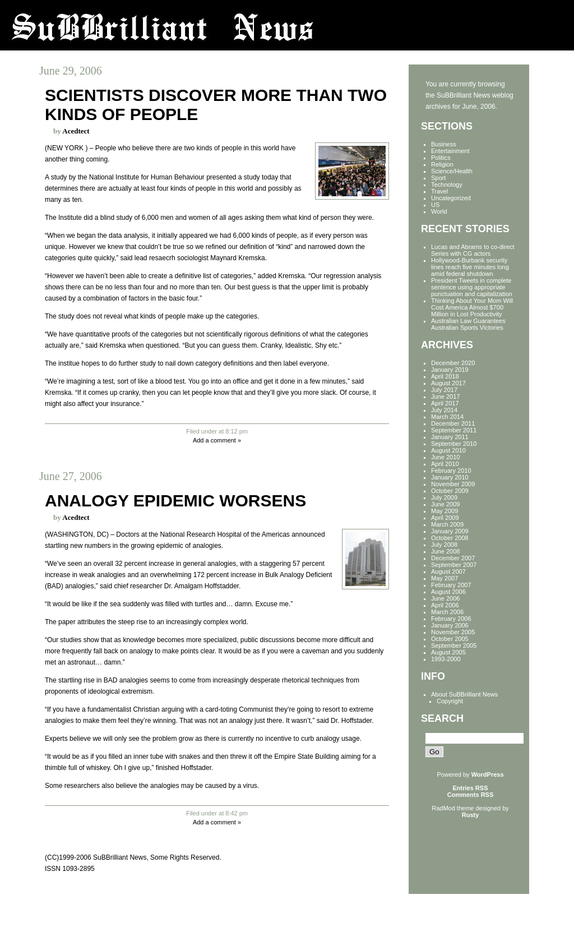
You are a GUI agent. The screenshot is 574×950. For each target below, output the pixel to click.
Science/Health (452, 171)
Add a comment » (217, 440)
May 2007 (444, 578)
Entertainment (450, 150)
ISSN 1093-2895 (70, 869)
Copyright (450, 701)
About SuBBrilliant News (464, 694)
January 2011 (450, 437)
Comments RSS (470, 794)
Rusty (470, 814)
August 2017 (448, 383)
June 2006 (445, 598)
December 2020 (453, 362)
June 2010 (445, 457)
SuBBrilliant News (287, 25)
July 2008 (444, 544)
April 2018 (445, 376)
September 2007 (453, 564)
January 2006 (450, 625)
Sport (438, 177)
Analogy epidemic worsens (175, 500)
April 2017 (445, 403)
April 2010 (445, 463)
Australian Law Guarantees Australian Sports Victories (468, 324)
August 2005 (448, 652)
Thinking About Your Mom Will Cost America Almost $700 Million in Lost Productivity (472, 307)
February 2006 (451, 618)
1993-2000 (446, 659)
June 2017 (445, 396)
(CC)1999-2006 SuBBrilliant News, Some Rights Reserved (132, 857)
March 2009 (447, 524)
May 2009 (444, 511)
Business (443, 144)
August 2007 (448, 571)
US (435, 204)
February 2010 (451, 470)
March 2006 (447, 611)
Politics (441, 157)
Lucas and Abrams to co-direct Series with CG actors (473, 250)
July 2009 (444, 497)
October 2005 (450, 638)
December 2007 (453, 558)
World (439, 211)
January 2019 (450, 369)
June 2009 (445, 504)
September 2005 (453, 645)
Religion (442, 164)
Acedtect (75, 131)
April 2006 (445, 605)
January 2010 (450, 477)
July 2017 (444, 389)
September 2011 (453, 430)
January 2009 (450, 531)
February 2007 (451, 585)
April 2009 (445, 517)
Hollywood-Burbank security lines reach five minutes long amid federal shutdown (470, 267)
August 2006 (448, 591)
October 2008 (450, 537)
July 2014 (444, 410)
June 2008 (445, 551)
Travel (439, 191)
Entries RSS (470, 788)
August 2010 (448, 450)
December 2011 (453, 423)
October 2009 (450, 490)
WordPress (487, 774)
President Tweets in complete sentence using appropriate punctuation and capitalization (471, 287)
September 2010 (453, 443)
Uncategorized (451, 198)
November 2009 (453, 484)
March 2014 (447, 416)
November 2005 (453, 632)
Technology (446, 184)
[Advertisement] (459, 852)
